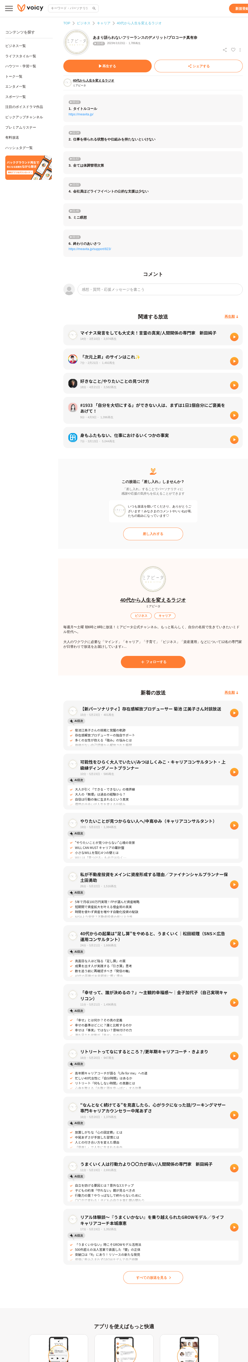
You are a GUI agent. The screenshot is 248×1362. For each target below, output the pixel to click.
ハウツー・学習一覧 (20, 66)
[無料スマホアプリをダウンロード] (28, 168)
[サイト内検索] (93, 8)
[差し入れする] (153, 534)
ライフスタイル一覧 (20, 56)
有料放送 (12, 137)
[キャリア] (164, 616)
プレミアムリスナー (20, 127)
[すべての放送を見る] (153, 1277)
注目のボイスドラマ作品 (24, 107)
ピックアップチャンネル (24, 117)
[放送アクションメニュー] (240, 50)
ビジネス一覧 (15, 46)
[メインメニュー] (9, 8)
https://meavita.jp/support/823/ (90, 249)
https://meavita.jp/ (81, 114)
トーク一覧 (13, 76)
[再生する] (107, 66)
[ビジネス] (141, 616)
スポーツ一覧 (15, 97)
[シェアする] (198, 66)
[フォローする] (153, 662)
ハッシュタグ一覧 (19, 148)
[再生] (234, 337)
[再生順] (231, 316)
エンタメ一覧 (15, 86)
